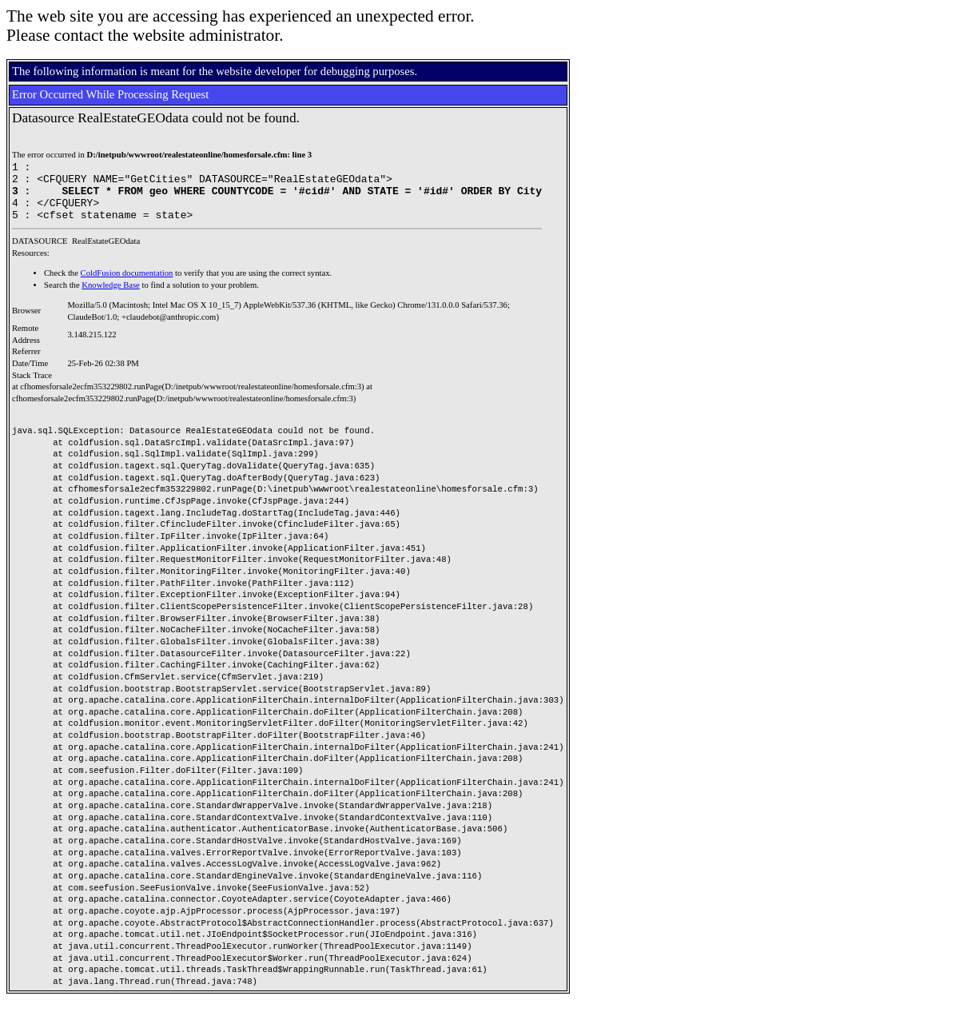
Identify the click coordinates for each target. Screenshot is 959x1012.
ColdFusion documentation (127, 285)
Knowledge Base (111, 297)
